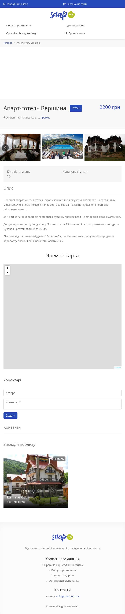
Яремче (45, 117)
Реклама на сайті (75, 4)
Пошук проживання (19, 25)
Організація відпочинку (21, 33)
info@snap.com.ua (67, 596)
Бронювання (75, 33)
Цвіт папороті (18, 497)
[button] (119, 147)
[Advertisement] (62, 73)
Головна (7, 42)
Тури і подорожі (75, 25)
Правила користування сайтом (64, 565)
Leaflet (118, 368)
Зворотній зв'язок (15, 4)
